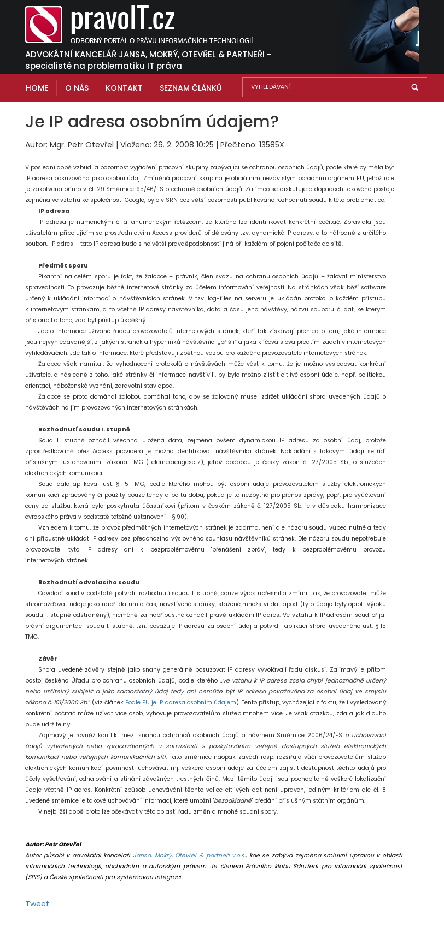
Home (37, 87)
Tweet (37, 903)
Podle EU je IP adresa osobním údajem (180, 702)
